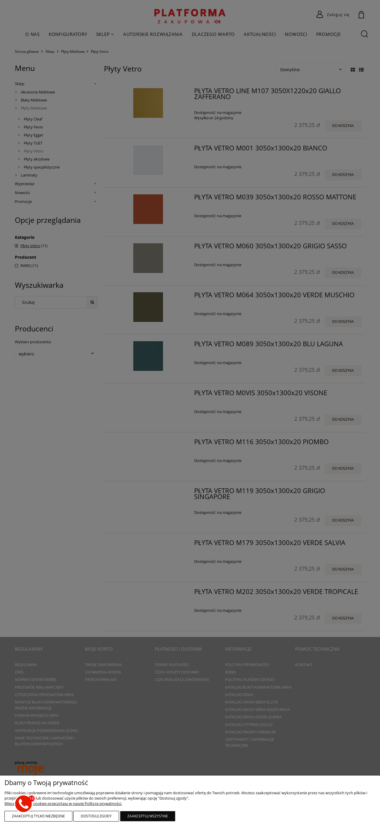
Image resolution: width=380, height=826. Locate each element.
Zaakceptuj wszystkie (147, 816)
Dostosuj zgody (96, 816)
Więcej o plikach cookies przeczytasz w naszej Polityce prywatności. (63, 803)
